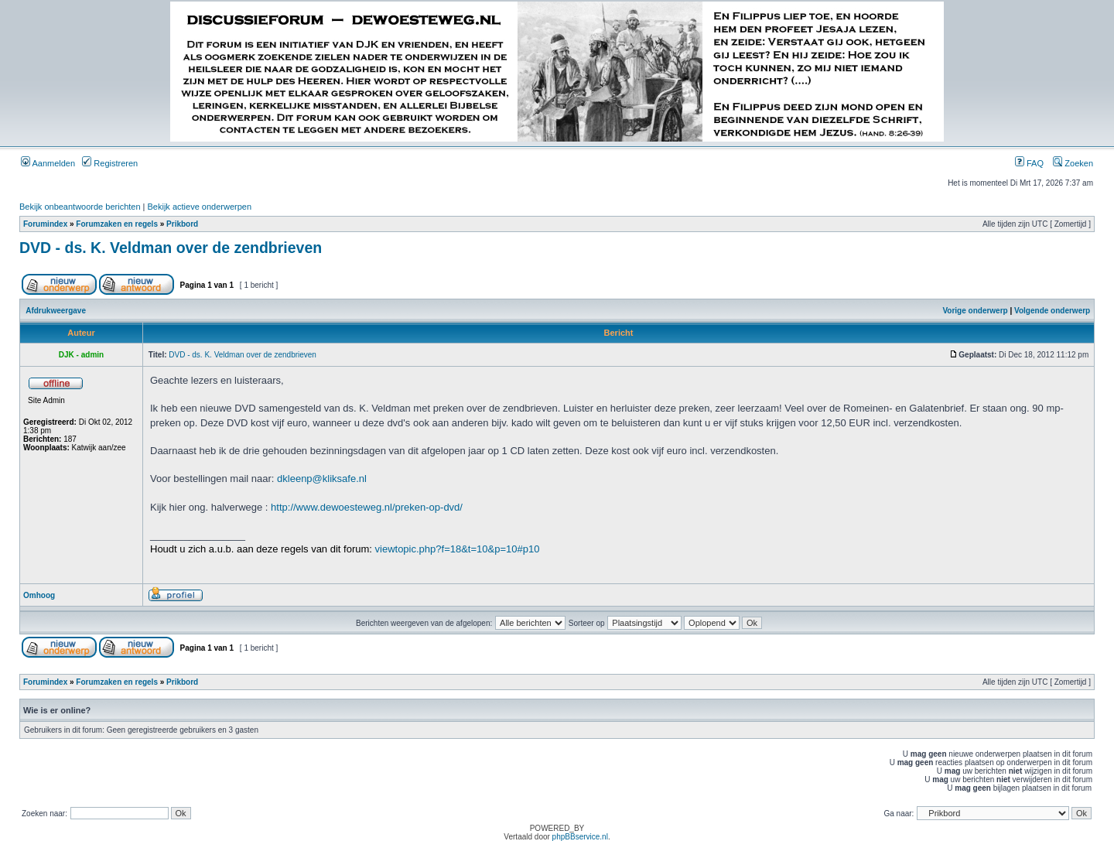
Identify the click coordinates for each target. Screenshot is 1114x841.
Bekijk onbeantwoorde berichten (80, 206)
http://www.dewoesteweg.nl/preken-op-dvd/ (367, 507)
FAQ (1029, 163)
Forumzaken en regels (117, 224)
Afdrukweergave (56, 310)
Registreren (110, 163)
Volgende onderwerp (1052, 310)
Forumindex (45, 224)
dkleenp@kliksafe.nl (322, 478)
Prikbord (182, 224)
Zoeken (1073, 163)
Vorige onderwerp (974, 310)
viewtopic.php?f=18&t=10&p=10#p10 (457, 549)
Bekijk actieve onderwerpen (200, 206)
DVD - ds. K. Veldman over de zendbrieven (170, 247)
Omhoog (39, 595)
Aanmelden (48, 163)
